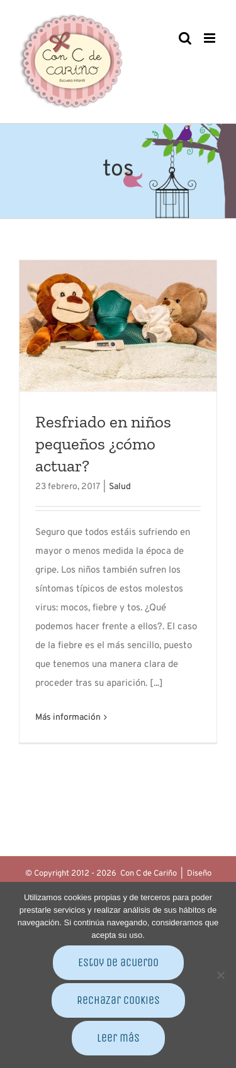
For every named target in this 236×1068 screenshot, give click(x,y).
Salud (120, 487)
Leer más (118, 1038)
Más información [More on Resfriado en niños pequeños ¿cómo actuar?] (68, 717)
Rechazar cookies (118, 1000)
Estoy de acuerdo (118, 962)
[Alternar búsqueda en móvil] (185, 38)
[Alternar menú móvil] (210, 38)
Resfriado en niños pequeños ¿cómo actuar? (103, 443)
